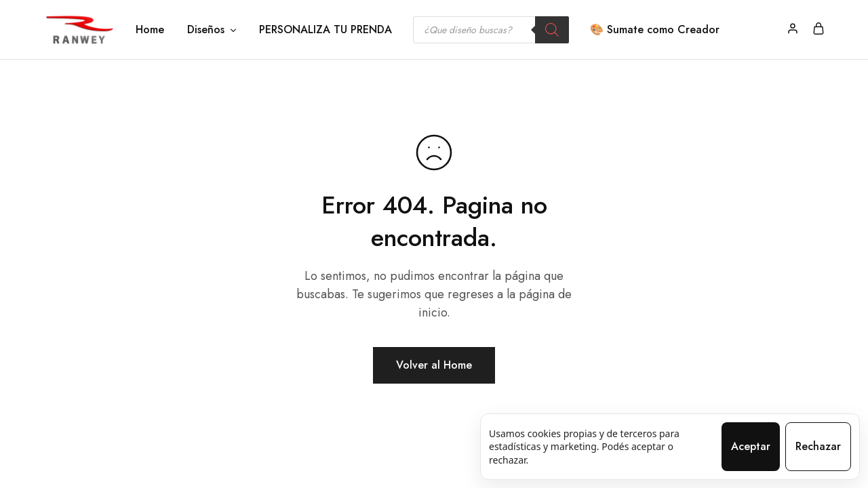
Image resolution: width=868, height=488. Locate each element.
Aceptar (750, 446)
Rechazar (818, 446)
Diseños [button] (212, 29)
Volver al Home (434, 365)
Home (150, 29)
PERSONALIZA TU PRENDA (325, 29)
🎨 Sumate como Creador (654, 29)
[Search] (552, 29)
